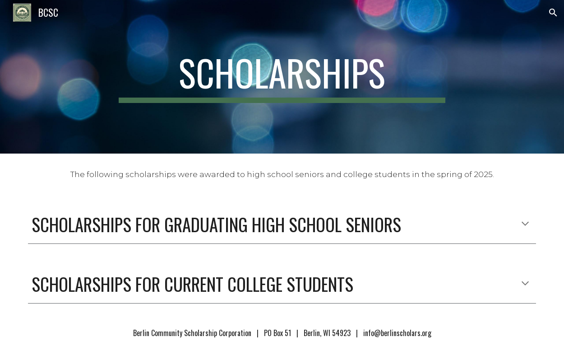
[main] (282, 77)
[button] (553, 12)
